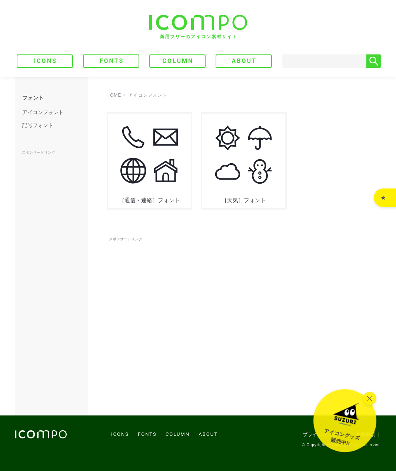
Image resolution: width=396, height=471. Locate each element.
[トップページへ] (198, 27)
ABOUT (244, 60)
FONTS (112, 60)
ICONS (45, 60)
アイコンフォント (43, 112)
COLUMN (177, 60)
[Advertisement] (244, 259)
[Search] (324, 61)
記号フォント (37, 125)
